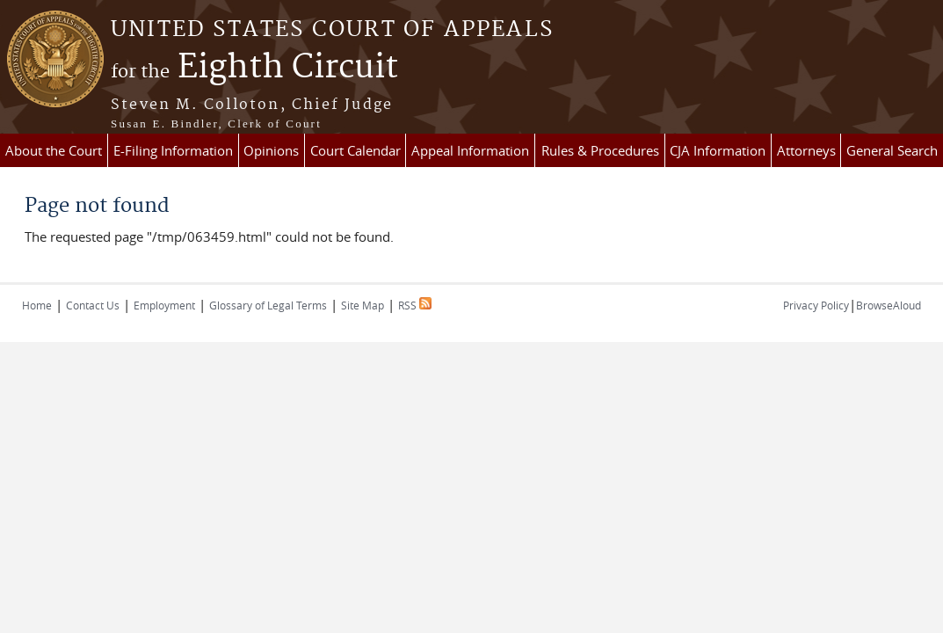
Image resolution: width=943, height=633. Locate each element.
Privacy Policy (816, 305)
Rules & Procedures (600, 150)
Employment (164, 305)
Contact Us (93, 305)
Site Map (362, 305)
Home (37, 305)
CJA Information (717, 150)
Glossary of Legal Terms (268, 305)
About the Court (53, 150)
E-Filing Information (173, 150)
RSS (415, 305)
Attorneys (806, 150)
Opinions (271, 150)
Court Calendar (355, 150)
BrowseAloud (888, 305)
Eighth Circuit (254, 67)
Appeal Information (470, 150)
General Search (892, 150)
